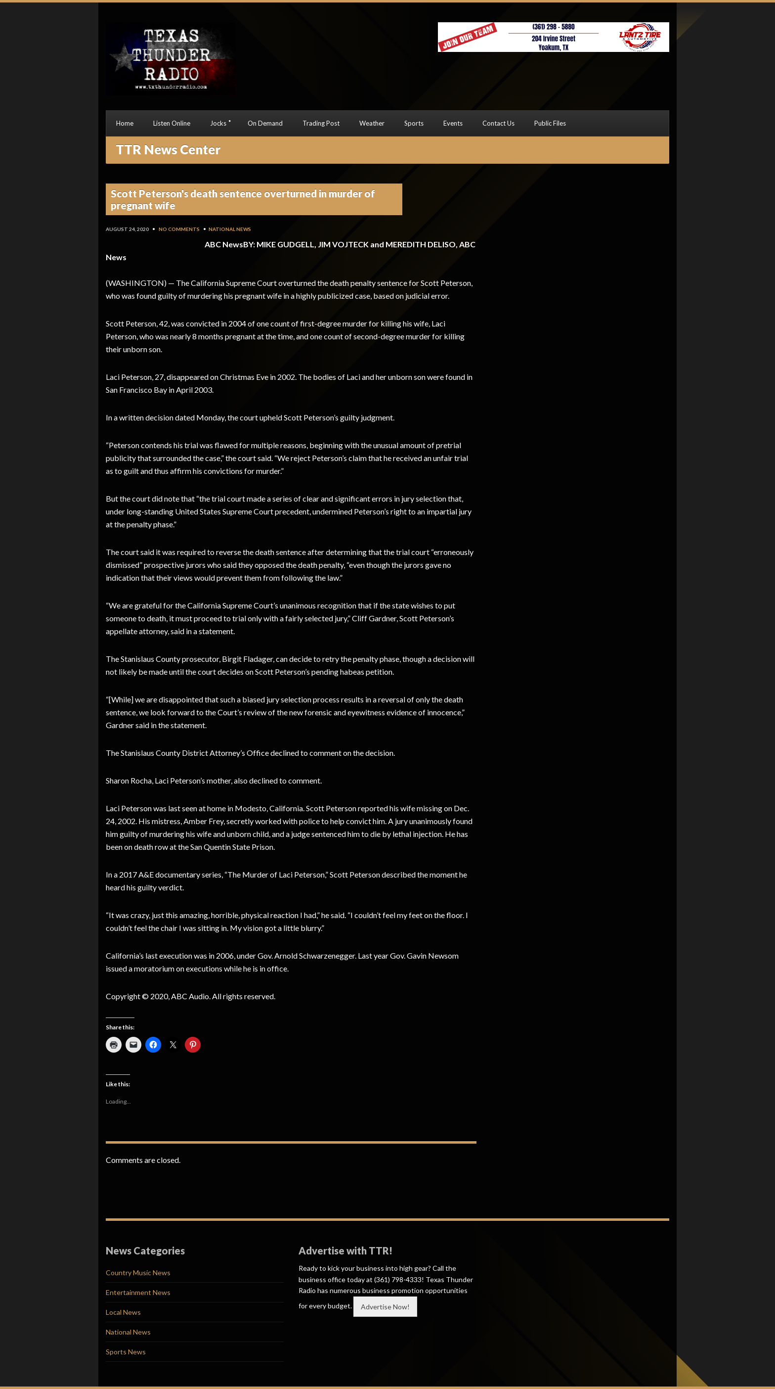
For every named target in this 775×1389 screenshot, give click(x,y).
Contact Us (498, 123)
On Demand (265, 123)
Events (453, 123)
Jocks (218, 123)
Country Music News (138, 1272)
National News (230, 229)
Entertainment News (138, 1292)
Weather (372, 123)
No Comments (179, 229)
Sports (414, 123)
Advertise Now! (385, 1306)
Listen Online (171, 123)
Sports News (126, 1351)
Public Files (550, 123)
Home (124, 123)
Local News (123, 1312)
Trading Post (321, 123)
